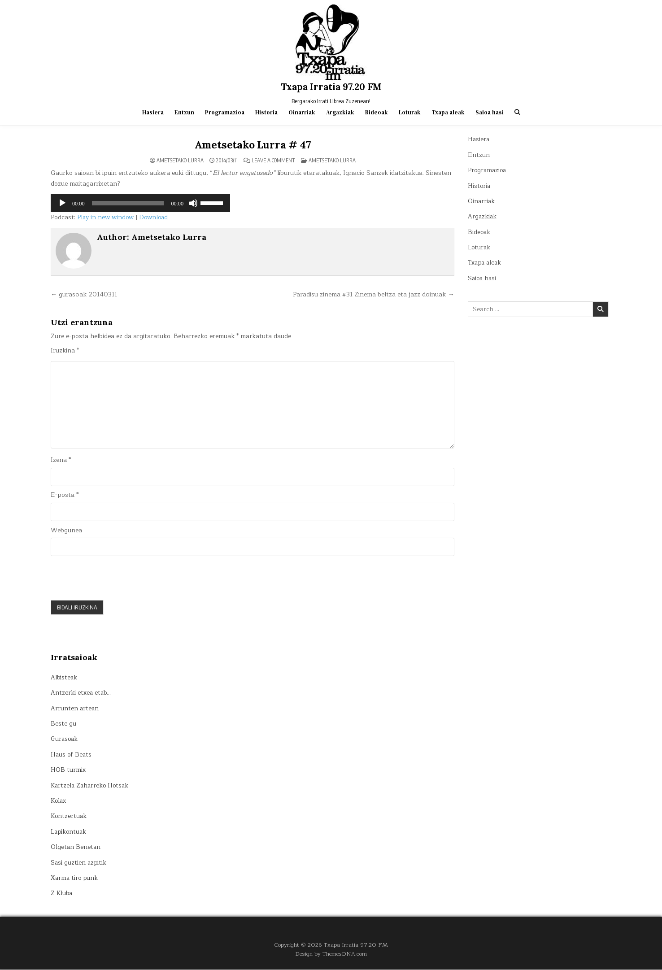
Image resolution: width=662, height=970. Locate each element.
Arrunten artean (75, 709)
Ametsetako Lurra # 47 (253, 145)
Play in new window (106, 217)
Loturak (410, 112)
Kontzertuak (69, 817)
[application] (140, 203)
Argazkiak (340, 112)
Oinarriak (301, 112)
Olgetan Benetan (76, 848)
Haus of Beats (72, 755)
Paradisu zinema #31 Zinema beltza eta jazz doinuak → (370, 294)
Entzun (184, 112)
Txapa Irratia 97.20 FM (331, 86)
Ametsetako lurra (332, 160)
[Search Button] (517, 112)
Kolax (59, 801)
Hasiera (153, 112)
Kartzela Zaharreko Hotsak (91, 786)
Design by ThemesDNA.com (331, 954)
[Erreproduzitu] (62, 203)
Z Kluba (62, 894)
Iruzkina (65, 350)
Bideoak (376, 112)
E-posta (64, 496)
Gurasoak (65, 740)
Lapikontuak (69, 832)
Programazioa (224, 112)
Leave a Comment (273, 160)
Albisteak (64, 678)
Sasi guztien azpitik (79, 863)
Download (157, 217)
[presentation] (119, 578)
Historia (266, 112)
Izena (61, 461)
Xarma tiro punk (75, 878)
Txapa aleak (448, 112)
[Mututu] (193, 203)
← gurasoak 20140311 (86, 294)
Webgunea (66, 531)
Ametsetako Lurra (180, 160)
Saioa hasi (489, 112)
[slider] (128, 203)
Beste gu (63, 724)
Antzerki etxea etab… (82, 693)
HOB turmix (69, 771)
